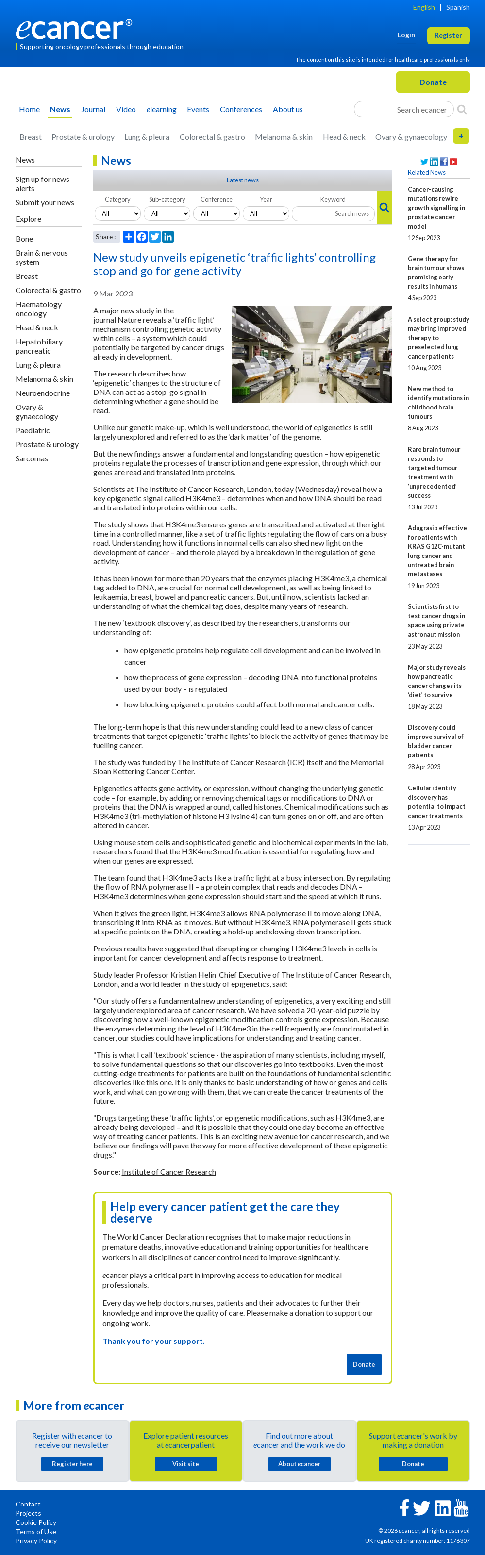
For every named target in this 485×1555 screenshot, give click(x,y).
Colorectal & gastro (212, 136)
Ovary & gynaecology (411, 136)
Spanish (458, 7)
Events (198, 109)
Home (29, 109)
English (424, 7)
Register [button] (448, 35)
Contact (28, 1504)
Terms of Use (36, 1531)
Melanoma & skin (284, 136)
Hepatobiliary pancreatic (39, 346)
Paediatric (33, 430)
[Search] (462, 109)
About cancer (299, 1464)
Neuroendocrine (43, 392)
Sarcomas (32, 458)
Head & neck (344, 136)
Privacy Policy (36, 1541)
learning (162, 109)
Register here (72, 1464)
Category (118, 199)
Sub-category (167, 199)
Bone (24, 238)
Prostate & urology (83, 136)
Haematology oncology (39, 308)
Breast (30, 136)
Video (126, 109)
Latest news (243, 180)
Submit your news (45, 202)
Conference (217, 199)
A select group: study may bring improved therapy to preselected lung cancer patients (438, 337)
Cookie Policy (36, 1522)
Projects (28, 1513)
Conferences (241, 109)
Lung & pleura (146, 136)
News (60, 109)
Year (266, 199)
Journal (93, 109)
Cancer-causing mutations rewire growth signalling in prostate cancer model (436, 207)
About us (288, 109)
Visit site (185, 1464)
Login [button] (406, 35)
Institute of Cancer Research (169, 1171)
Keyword (333, 199)
